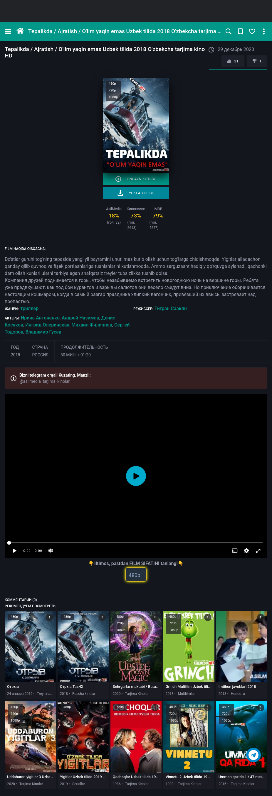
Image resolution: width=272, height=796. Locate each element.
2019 (64, 784)
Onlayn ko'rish (136, 179)
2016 (222, 784)
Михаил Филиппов (91, 325)
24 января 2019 (20, 694)
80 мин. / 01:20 (76, 355)
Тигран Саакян (171, 308)
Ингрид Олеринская (47, 325)
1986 (117, 784)
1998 (170, 784)
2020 (117, 694)
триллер (29, 308)
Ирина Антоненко (40, 318)
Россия (40, 355)
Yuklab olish (136, 193)
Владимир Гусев (43, 332)
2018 (15, 355)
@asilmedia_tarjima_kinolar (44, 381)
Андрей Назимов (80, 318)
